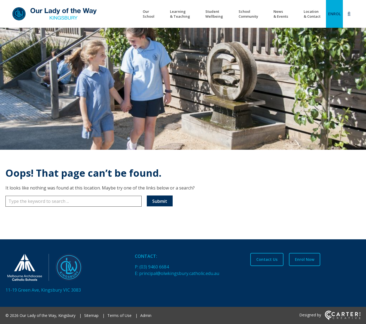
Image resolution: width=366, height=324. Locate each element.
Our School (148, 14)
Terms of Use (119, 315)
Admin (145, 315)
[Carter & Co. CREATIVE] (343, 318)
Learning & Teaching (180, 14)
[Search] (349, 14)
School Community (248, 14)
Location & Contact (312, 14)
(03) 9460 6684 (154, 267)
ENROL (334, 13)
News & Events (280, 14)
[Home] (60, 268)
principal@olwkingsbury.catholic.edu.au (179, 273)
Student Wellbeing (214, 14)
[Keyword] (73, 201)
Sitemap (91, 315)
